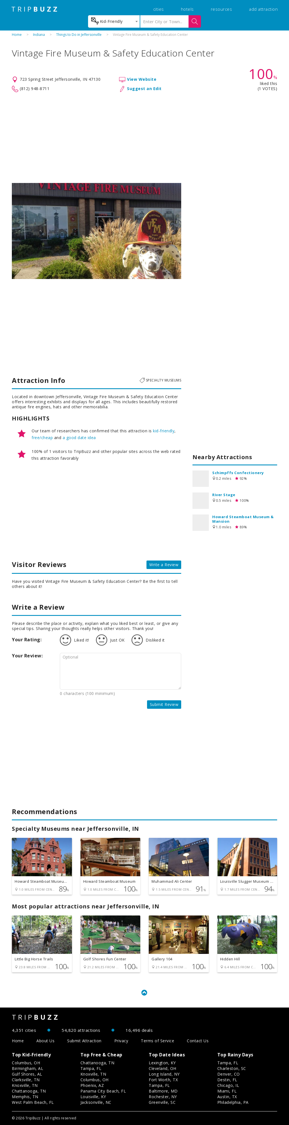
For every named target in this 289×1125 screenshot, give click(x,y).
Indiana (39, 34)
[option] (96, 231)
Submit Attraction (84, 1040)
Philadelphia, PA (233, 1102)
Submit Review (164, 704)
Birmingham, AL (27, 1068)
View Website (141, 79)
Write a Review (163, 564)
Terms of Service (157, 1040)
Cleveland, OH (162, 1068)
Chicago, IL (228, 1085)
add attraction (263, 9)
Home (17, 34)
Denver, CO (228, 1074)
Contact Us (198, 1040)
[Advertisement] (144, 137)
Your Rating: (26, 639)
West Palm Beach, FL (33, 1102)
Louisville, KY (93, 1096)
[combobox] (114, 21)
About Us (45, 1040)
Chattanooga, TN (29, 1091)
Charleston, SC (231, 1068)
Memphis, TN (25, 1096)
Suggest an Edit (144, 88)
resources (221, 9)
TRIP (35, 9)
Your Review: (27, 656)
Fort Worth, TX (163, 1079)
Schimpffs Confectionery (238, 472)
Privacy (121, 1040)
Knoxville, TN (25, 1085)
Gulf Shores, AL (27, 1074)
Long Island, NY (164, 1074)
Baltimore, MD (163, 1091)
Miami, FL (227, 1091)
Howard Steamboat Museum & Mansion (243, 519)
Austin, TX (227, 1096)
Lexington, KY (162, 1062)
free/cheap (42, 437)
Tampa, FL (91, 1068)
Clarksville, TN (26, 1079)
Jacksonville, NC (95, 1102)
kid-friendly (163, 430)
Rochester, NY (163, 1096)
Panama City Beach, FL (103, 1091)
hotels (187, 9)
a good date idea (79, 437)
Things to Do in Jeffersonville (79, 34)
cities (158, 9)
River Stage (223, 494)
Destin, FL (227, 1079)
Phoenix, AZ (92, 1085)
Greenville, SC (162, 1102)
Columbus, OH (26, 1062)
